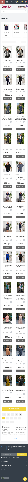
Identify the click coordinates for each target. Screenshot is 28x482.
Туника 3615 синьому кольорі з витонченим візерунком (20, 176)
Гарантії (9, 457)
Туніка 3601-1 (20, 60)
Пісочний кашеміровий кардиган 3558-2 (7, 359)
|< (3, 414)
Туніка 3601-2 (7, 60)
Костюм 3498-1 (20, 147)
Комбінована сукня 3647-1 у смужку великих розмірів (7, 236)
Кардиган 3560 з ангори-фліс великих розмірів (20, 390)
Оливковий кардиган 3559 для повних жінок (7, 389)
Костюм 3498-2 (7, 147)
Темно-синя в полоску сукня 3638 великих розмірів (20, 236)
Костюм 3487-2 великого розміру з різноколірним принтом (7, 118)
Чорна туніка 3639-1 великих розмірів (7, 175)
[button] (11, 2)
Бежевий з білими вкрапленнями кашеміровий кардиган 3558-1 (20, 329)
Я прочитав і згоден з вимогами (11, 457)
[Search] (25, 11)
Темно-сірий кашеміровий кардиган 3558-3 (20, 360)
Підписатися (22, 454)
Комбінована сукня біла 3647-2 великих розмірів (20, 206)
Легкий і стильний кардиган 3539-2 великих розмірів (7, 328)
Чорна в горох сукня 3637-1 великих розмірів (20, 267)
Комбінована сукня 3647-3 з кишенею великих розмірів (7, 206)
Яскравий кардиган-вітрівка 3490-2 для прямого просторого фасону (7, 297)
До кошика (7, 70)
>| (12, 422)
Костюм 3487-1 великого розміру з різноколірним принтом (20, 118)
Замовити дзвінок (22, 7)
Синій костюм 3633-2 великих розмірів (7, 88)
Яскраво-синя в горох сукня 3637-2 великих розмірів (7, 267)
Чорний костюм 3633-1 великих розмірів (20, 88)
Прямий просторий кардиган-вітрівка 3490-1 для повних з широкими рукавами (20, 297)
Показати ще (14, 408)
